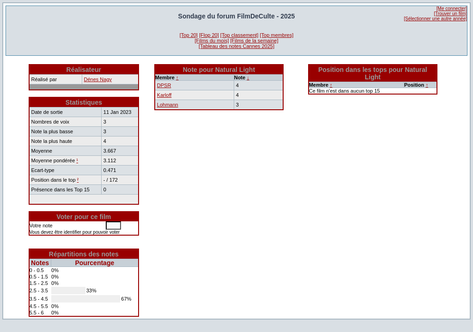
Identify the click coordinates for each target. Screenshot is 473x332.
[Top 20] (189, 35)
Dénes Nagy (98, 79)
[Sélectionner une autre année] (435, 18)
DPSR (164, 85)
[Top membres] (276, 35)
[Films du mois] (212, 40)
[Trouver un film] (450, 13)
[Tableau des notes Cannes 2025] (236, 46)
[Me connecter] (452, 8)
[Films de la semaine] (254, 40)
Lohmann (167, 104)
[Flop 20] (209, 35)
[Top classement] (239, 35)
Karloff (164, 95)
